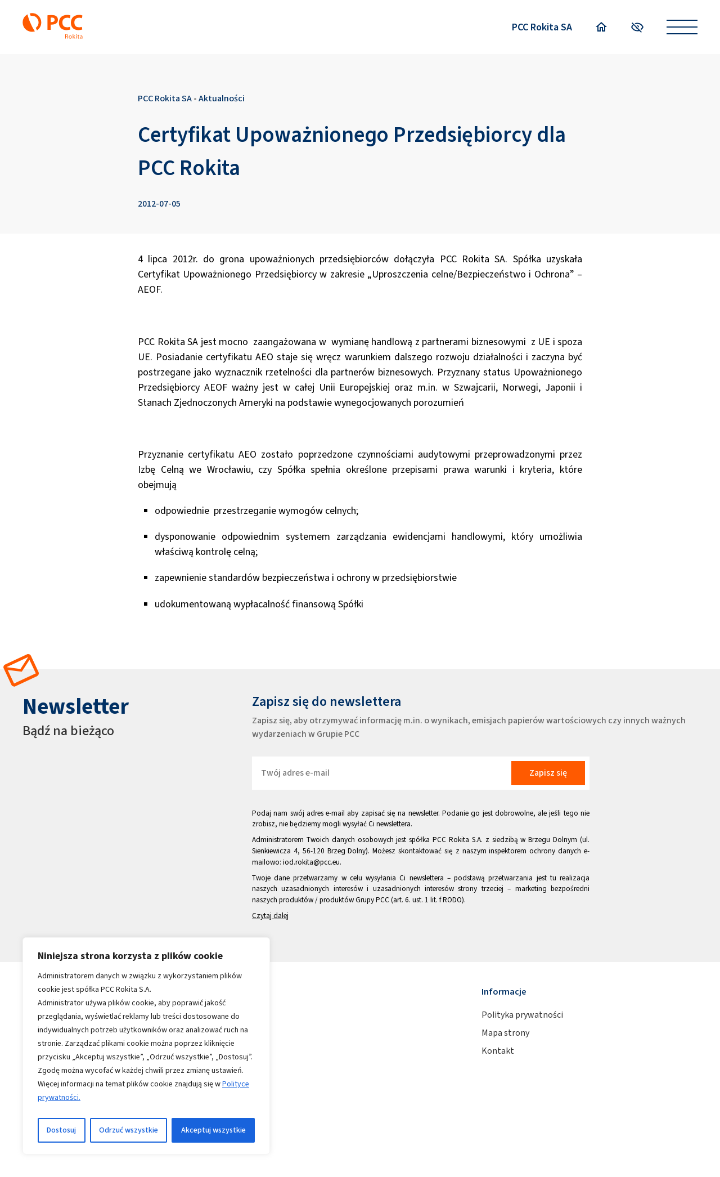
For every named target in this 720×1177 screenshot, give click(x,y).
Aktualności (222, 98)
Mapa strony (505, 1033)
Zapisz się (548, 772)
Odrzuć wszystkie (128, 1130)
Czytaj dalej (270, 915)
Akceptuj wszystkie (213, 1130)
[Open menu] (682, 27)
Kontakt (498, 1051)
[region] (146, 1045)
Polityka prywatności (522, 1015)
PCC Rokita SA (542, 27)
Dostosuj (61, 1130)
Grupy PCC (372, 900)
